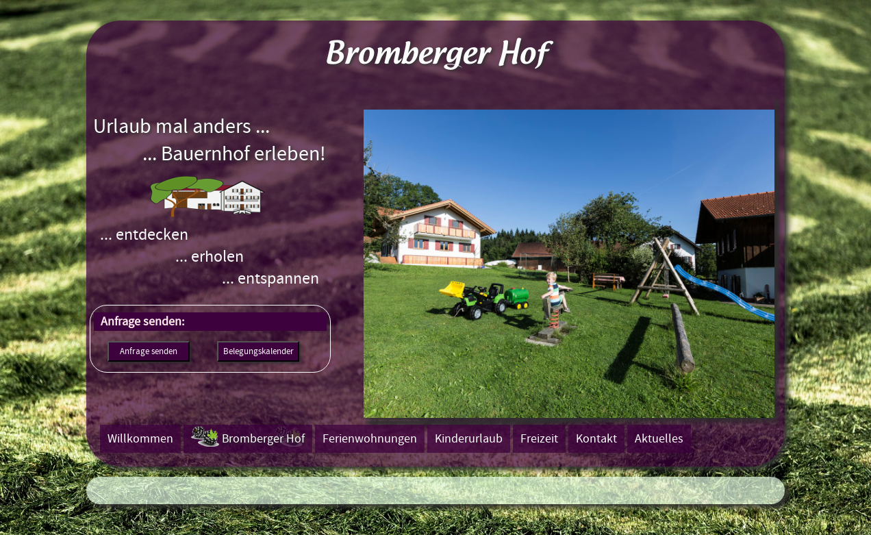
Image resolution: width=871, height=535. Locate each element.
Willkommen (140, 439)
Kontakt (596, 439)
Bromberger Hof (263, 439)
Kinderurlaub (469, 439)
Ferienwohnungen (370, 439)
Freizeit (539, 439)
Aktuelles (659, 439)
